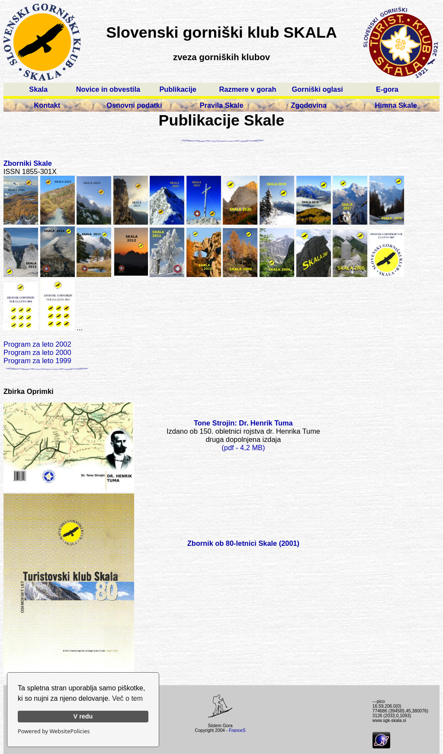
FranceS (237, 730)
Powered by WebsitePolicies (54, 731)
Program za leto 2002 (37, 344)
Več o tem (127, 698)
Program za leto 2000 (37, 352)
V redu (83, 716)
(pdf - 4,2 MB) (243, 447)
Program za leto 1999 (37, 360)
